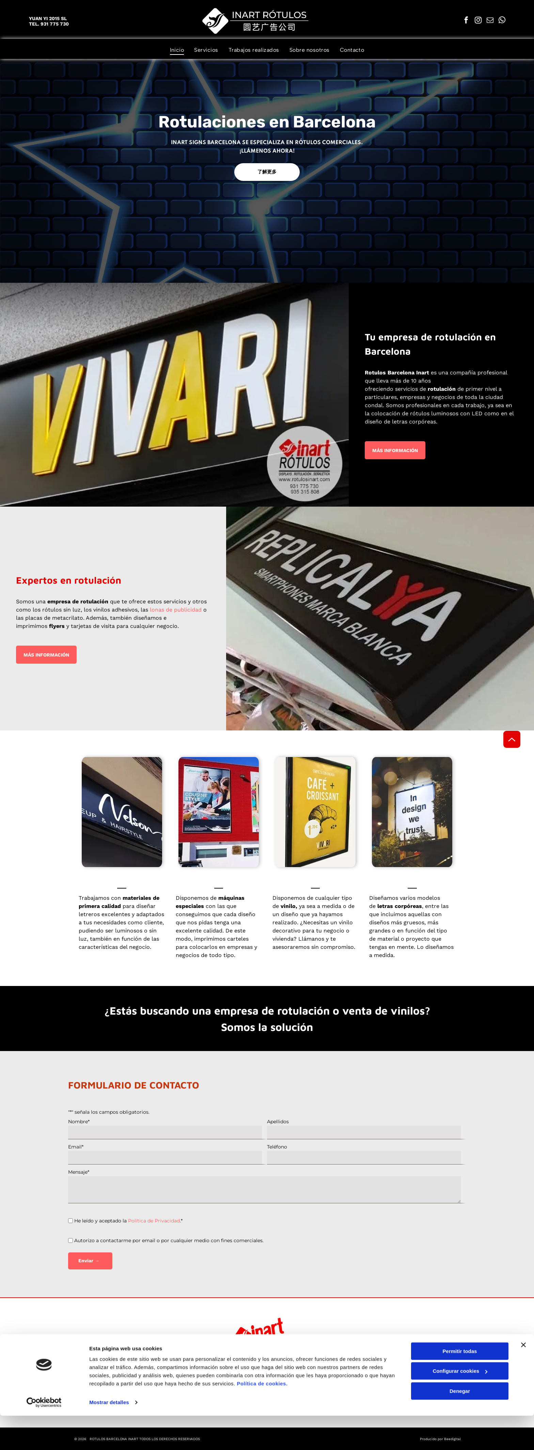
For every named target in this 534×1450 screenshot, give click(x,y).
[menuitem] (177, 50)
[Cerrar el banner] (523, 1379)
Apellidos (278, 1122)
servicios (406, 389)
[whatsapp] (502, 21)
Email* (75, 1147)
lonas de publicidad (176, 609)
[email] (490, 21)
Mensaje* (78, 1172)
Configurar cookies (460, 1405)
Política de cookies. (262, 1418)
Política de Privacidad (154, 1221)
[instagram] (478, 21)
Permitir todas (460, 1385)
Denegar (460, 1425)
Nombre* (79, 1122)
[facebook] (466, 21)
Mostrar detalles (109, 1436)
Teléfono (277, 1147)
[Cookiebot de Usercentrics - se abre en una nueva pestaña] (44, 1437)
